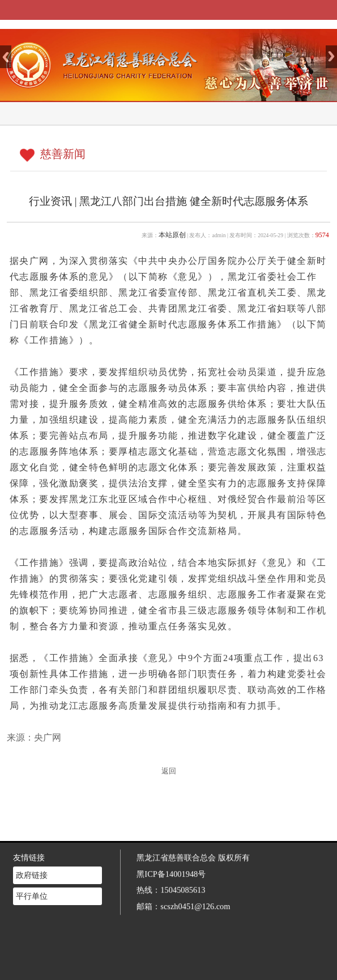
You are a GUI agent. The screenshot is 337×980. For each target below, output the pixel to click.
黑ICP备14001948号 (171, 858)
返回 (168, 771)
